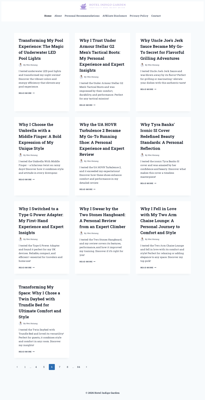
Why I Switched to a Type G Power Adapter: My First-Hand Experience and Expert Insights (41, 220)
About (58, 15)
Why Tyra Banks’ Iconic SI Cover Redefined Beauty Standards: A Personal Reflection (161, 136)
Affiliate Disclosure (114, 15)
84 (78, 367)
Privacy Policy (139, 15)
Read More (27, 93)
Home (48, 15)
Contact (156, 15)
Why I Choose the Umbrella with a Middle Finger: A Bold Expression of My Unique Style (40, 136)
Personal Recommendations (82, 15)
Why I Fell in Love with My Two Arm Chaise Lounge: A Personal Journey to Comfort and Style (160, 220)
